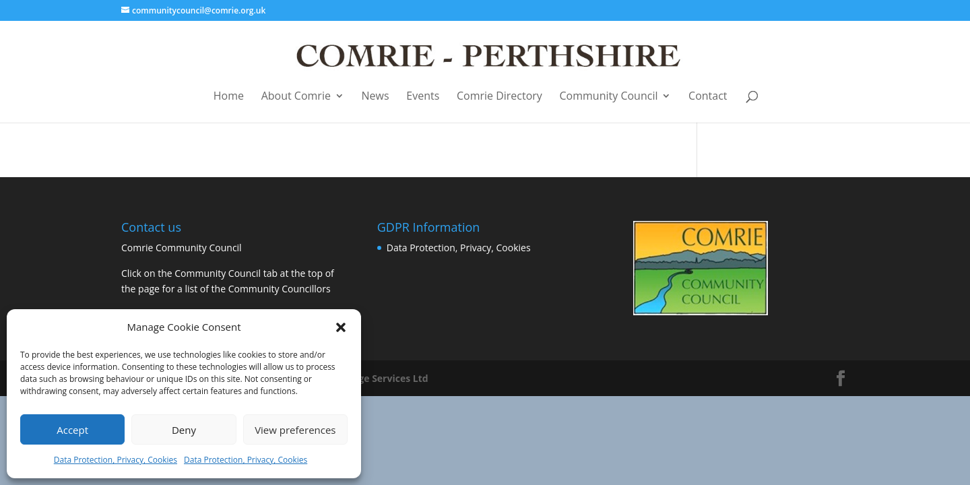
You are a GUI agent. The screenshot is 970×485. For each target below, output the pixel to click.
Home (229, 96)
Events (422, 96)
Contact (707, 96)
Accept (72, 430)
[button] (341, 327)
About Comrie (296, 96)
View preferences (295, 430)
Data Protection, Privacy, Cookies (115, 459)
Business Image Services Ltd (362, 378)
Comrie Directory (499, 96)
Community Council (609, 96)
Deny (184, 430)
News (375, 96)
